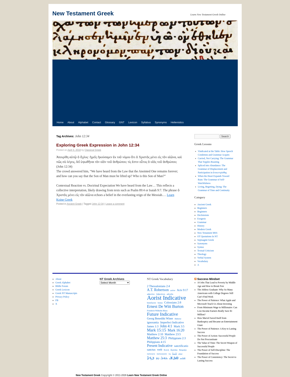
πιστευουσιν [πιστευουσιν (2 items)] (162, 354)
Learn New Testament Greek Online (147, 375)
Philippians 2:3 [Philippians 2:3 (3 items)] (177, 338)
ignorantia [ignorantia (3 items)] (153, 322)
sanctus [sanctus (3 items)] (151, 349)
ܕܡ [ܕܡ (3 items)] (157, 358)
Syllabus (146, 122)
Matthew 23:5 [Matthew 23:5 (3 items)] (173, 334)
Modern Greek (204, 229)
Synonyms (161, 122)
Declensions (203, 215)
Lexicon (132, 122)
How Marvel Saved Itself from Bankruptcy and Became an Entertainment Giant (217, 322)
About (70, 122)
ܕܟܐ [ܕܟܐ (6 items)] (150, 357)
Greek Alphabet (62, 282)
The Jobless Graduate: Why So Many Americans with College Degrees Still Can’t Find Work (215, 293)
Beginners (202, 208)
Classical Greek (93, 150)
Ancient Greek (74, 203)
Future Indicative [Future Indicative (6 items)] (162, 314)
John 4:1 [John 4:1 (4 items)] (166, 326)
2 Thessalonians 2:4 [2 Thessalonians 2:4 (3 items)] (158, 286)
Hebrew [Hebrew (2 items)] (178, 319)
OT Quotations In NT (207, 236)
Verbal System (204, 257)
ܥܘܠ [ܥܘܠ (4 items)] (164, 358)
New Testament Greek (83, 13)
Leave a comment (115, 203)
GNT (121, 122)
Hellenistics (177, 122)
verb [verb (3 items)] (159, 349)
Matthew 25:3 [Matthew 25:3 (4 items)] (157, 338)
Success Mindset (208, 279)
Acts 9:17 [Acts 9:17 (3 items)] (182, 290)
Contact (96, 122)
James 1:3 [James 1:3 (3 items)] (153, 326)
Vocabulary (202, 261)
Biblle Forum (61, 286)
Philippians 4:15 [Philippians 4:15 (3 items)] (156, 341)
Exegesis (201, 218)
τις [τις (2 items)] (170, 354)
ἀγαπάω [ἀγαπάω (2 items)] (174, 350)
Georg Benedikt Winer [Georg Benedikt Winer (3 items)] (160, 318)
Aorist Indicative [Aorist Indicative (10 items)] (166, 298)
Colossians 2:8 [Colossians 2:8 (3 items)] (172, 302)
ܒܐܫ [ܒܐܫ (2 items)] (180, 354)
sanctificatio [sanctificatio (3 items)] (181, 345)
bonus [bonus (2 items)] (160, 303)
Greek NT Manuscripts (66, 293)
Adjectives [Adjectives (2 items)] (160, 294)
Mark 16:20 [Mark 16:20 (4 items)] (176, 330)
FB (56, 300)
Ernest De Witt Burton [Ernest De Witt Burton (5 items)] (165, 306)
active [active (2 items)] (172, 290)
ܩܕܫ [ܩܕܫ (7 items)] (174, 357)
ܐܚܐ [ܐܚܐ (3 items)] (174, 353)
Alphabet (83, 122)
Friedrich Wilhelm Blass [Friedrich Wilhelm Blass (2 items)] (157, 311)
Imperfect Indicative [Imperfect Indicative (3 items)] (172, 322)
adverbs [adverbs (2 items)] (170, 294)
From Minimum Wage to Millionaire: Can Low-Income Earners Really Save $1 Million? (217, 311)
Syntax (200, 247)
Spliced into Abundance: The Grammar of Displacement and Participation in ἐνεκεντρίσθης (212, 169)
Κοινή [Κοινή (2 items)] (166, 350)
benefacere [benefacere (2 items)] (151, 303)
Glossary (110, 122)
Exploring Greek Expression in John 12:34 (97, 145)
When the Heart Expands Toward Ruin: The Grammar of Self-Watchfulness (213, 180)
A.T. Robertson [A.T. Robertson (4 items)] (158, 290)
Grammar (201, 222)
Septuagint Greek (205, 240)
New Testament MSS (207, 232)
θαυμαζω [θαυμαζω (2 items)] (182, 350)
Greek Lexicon (62, 289)
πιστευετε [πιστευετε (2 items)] (151, 354)
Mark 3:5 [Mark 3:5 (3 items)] (179, 326)
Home (60, 122)
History (200, 225)
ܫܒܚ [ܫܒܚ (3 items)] (183, 358)
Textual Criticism (205, 250)
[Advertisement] (145, 89)
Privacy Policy (62, 296)
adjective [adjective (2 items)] (151, 294)
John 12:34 (98, 203)
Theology (201, 254)
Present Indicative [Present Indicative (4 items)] (160, 345)
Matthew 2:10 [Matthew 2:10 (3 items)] (155, 334)
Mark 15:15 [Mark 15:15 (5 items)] (156, 330)
